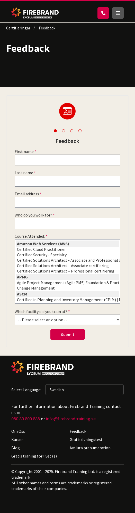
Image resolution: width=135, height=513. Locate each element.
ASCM (67, 294)
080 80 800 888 (25, 419)
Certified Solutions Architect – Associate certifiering (67, 265)
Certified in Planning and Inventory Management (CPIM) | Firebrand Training (67, 299)
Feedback (78, 431)
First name (24, 151)
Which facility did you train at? (41, 311)
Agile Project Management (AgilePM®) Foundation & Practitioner (67, 282)
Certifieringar (18, 27)
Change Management (67, 288)
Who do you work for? (33, 215)
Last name (24, 172)
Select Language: (26, 389)
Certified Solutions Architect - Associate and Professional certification (67, 260)
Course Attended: (30, 236)
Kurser (17, 439)
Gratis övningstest (86, 439)
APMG (67, 277)
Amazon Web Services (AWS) (67, 244)
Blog (15, 447)
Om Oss (18, 431)
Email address (27, 193)
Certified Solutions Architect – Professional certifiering (67, 271)
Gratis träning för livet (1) (34, 456)
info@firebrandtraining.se (71, 419)
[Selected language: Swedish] (84, 389)
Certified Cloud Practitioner (67, 249)
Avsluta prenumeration (90, 447)
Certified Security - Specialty (67, 255)
